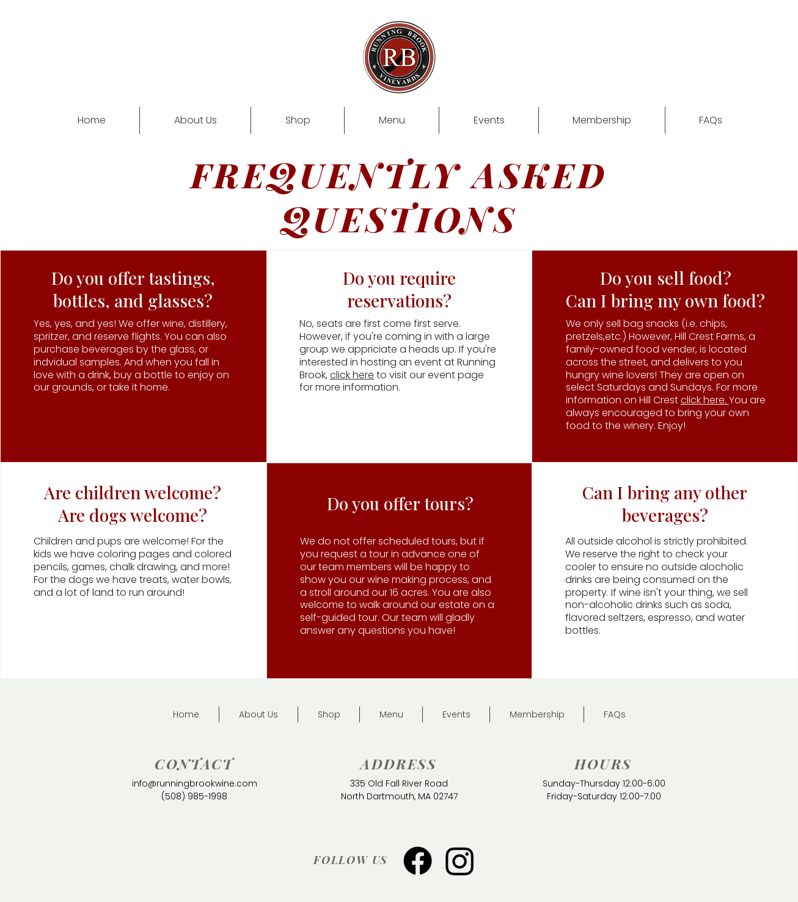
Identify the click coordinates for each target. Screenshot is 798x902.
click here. (705, 400)
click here (352, 375)
